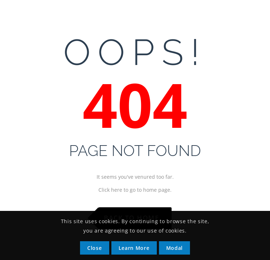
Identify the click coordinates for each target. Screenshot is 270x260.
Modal (174, 247)
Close (94, 247)
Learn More (134, 247)
